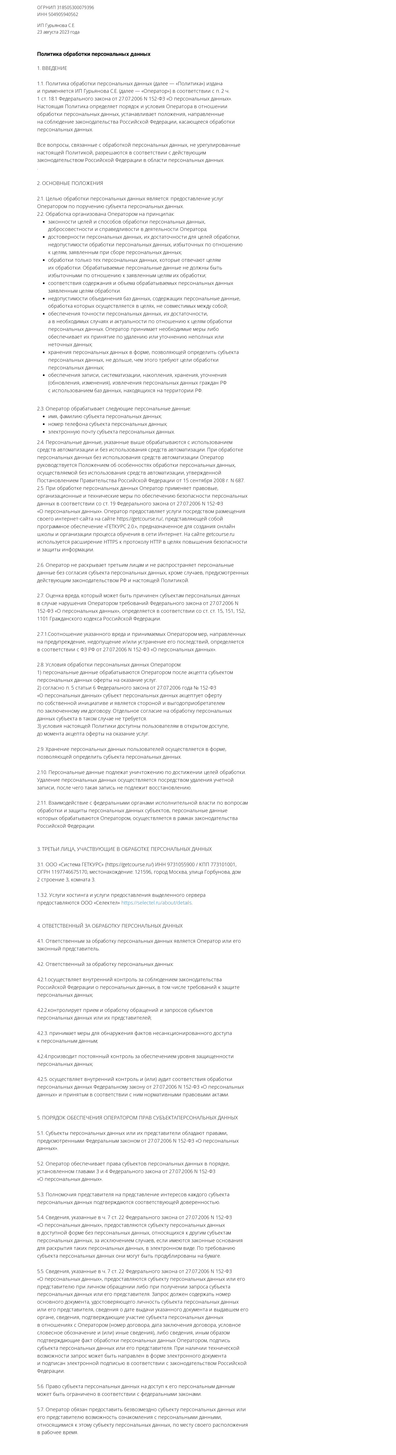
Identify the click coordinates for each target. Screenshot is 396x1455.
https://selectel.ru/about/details (156, 902)
